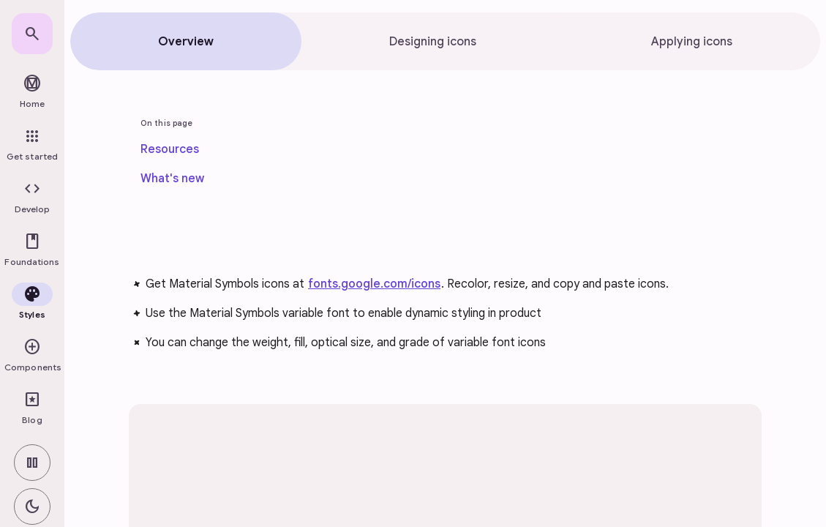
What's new (172, 178)
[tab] (185, 41)
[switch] (32, 462)
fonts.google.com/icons (374, 284)
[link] (32, 33)
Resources (169, 149)
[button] (32, 198)
